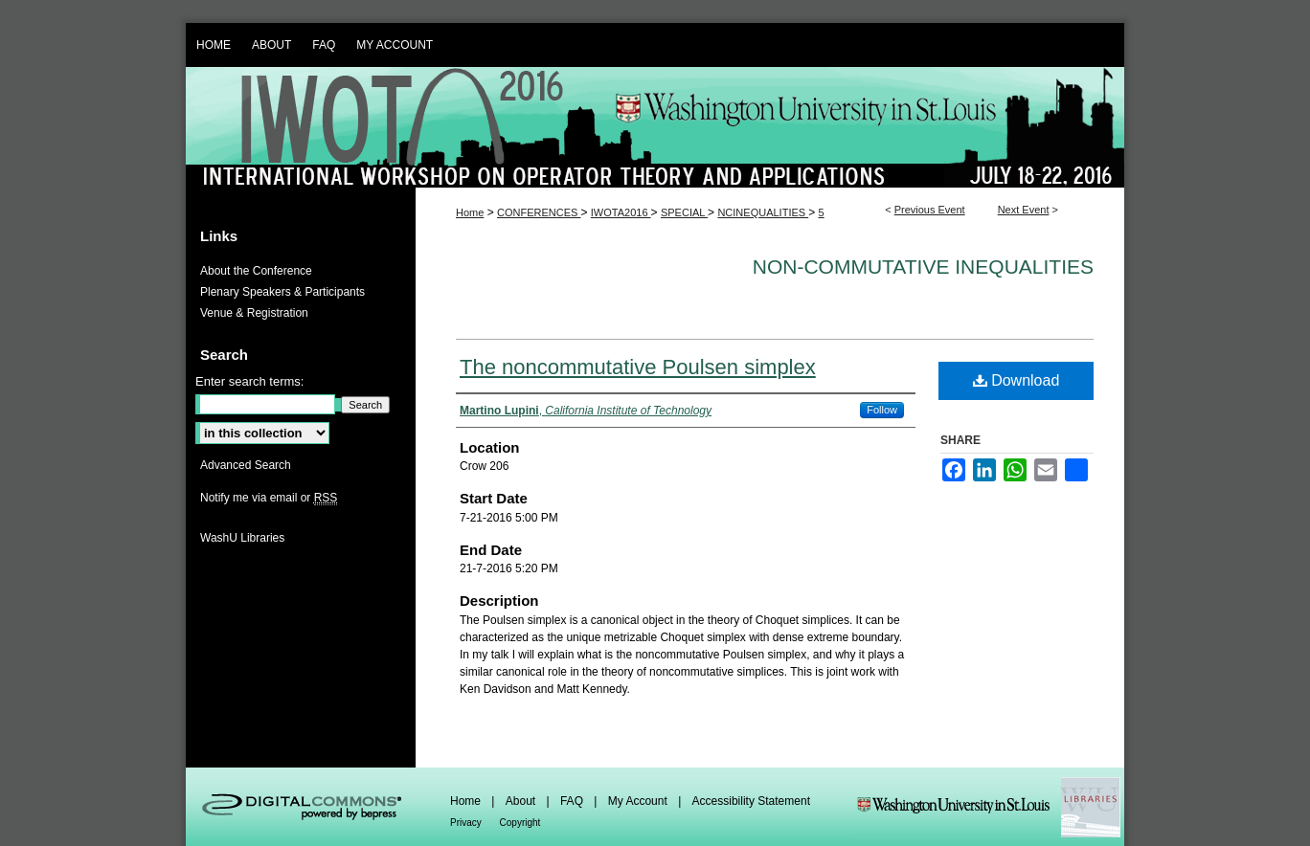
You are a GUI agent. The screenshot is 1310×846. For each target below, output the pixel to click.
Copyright (520, 822)
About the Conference (256, 271)
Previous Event (929, 209)
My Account (639, 801)
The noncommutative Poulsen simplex (638, 367)
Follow (882, 409)
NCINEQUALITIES (762, 212)
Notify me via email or (268, 497)
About (522, 801)
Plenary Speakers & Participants (282, 292)
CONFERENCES (538, 212)
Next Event (1024, 209)
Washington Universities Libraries (988, 807)
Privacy (467, 822)
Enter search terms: (249, 381)
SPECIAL (684, 212)
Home (470, 212)
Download (1016, 380)
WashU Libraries (242, 538)
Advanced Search (245, 465)
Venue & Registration (254, 313)
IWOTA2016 (621, 212)
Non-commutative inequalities (923, 267)
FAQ (573, 801)
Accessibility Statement (751, 801)
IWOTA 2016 (655, 127)
